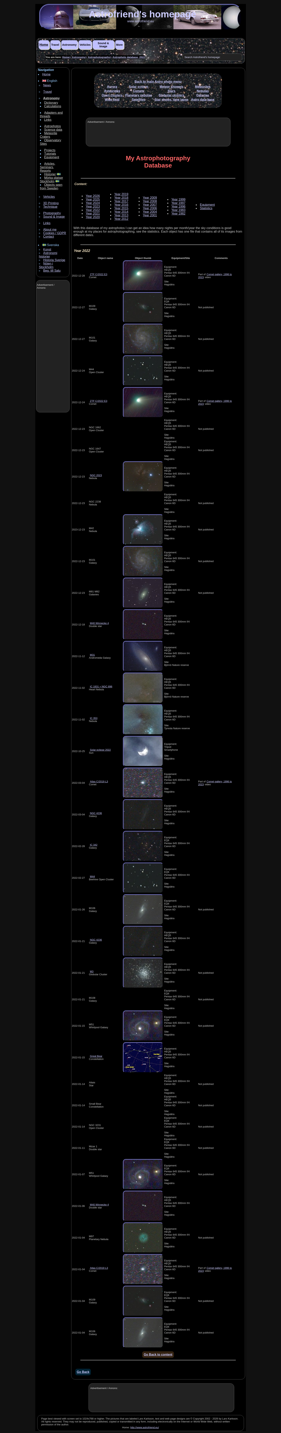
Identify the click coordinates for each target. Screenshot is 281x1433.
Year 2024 (93, 203)
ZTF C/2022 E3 (98, 274)
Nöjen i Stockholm (46, 265)
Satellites (138, 99)
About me (50, 229)
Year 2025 (93, 199)
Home (44, 44)
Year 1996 (178, 206)
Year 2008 (150, 201)
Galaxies (202, 95)
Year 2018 (121, 197)
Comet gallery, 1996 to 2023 (215, 276)
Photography (52, 213)
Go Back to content (158, 1354)
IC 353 (93, 718)
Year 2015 (121, 208)
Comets (138, 91)
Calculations (52, 106)
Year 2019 (121, 194)
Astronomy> (79, 57)
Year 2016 (121, 204)
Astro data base (203, 99)
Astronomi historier (48, 254)
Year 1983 (178, 210)
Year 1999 (178, 199)
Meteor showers (171, 86)
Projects (50, 150)
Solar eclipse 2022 (100, 749)
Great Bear (96, 1056)
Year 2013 (121, 215)
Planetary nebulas (138, 95)
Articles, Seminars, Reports (47, 167)
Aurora (112, 86)
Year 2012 (121, 218)
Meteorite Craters (48, 135)
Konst (47, 249)
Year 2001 (150, 215)
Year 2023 (93, 206)
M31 (92, 654)
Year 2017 (121, 201)
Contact (48, 236)
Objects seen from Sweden (51, 186)
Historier (50, 174)
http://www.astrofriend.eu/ (144, 1427)
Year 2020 (93, 217)
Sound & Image (103, 45)
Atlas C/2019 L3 (99, 781)
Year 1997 (178, 203)
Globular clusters (171, 95)
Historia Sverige (54, 260)
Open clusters (112, 95)
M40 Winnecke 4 (99, 623)
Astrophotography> (99, 57)
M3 (91, 971)
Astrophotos (52, 126)
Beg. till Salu (52, 270)
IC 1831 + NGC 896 (101, 686)
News (47, 85)
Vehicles (85, 44)
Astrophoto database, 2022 (129, 57)
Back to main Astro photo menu (158, 81)
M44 (92, 876)
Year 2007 (150, 204)
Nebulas (203, 91)
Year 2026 (93, 196)
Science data (53, 129)
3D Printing (51, 203)
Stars (171, 91)
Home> (66, 57)
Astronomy (69, 44)
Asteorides (112, 91)
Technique (50, 206)
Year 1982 (178, 213)
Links (47, 119)
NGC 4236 (96, 813)
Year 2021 (93, 213)
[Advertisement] (52, 351)
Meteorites (203, 86)
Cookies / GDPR (54, 233)
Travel (55, 44)
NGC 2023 (96, 475)
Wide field (112, 99)
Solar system (138, 86)
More (119, 44)
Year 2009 (150, 197)
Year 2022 (93, 210)
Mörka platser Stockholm (51, 179)
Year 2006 (150, 208)
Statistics (206, 208)
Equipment (51, 157)
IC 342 (93, 844)
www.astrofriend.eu (140, 21)
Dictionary (51, 102)
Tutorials (50, 153)
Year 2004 (150, 211)
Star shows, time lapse (171, 99)
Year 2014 (121, 211)
